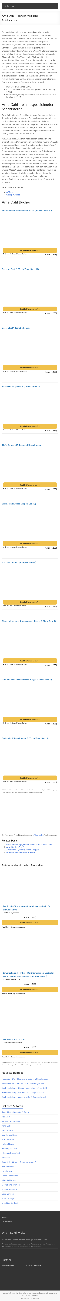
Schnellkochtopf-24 (33, 1265)
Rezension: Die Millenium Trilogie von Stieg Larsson (25, 1079)
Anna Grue (7, 1116)
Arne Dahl (6, 1125)
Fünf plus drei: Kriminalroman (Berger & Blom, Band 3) (27, 679)
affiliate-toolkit (38, 835)
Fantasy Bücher (8, 1265)
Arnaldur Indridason (11, 1121)
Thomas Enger (8, 1198)
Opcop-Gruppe (13, 194)
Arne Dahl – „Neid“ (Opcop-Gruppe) (22, 849)
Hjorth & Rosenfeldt (11, 1153)
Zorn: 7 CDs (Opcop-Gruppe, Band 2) (19, 503)
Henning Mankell (9, 1148)
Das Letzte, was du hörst (14, 1039)
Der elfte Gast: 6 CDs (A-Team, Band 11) (20, 269)
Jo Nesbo (6, 1157)
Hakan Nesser (8, 1144)
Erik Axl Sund (8, 1139)
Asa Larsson (7, 1130)
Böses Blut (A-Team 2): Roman (16, 328)
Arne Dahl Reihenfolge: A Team (20, 852)
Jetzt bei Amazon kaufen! (30, 250)
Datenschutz (7, 1221)
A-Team (9, 192)
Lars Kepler (7, 1171)
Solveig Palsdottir (10, 1189)
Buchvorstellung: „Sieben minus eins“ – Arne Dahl (29, 844)
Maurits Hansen (9, 1180)
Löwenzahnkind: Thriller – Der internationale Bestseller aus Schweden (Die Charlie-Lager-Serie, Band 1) (28, 974)
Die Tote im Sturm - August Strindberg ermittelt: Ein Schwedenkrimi (27, 908)
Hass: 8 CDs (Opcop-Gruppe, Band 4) (19, 562)
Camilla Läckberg (9, 1135)
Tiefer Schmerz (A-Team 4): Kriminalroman (21, 445)
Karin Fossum (8, 1166)
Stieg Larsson (8, 1194)
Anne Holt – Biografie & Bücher (16, 1112)
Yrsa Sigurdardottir (10, 1203)
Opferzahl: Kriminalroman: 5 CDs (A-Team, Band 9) (25, 738)
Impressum (6, 1217)
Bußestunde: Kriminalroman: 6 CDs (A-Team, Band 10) (27, 210)
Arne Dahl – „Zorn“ (15, 847)
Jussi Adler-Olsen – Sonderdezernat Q (19, 1162)
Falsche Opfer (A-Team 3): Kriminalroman (21, 386)
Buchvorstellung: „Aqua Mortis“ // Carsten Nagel (24, 1097)
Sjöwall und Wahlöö (11, 1184)
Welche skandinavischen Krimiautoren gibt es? (23, 1083)
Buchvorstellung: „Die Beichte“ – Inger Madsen (23, 1092)
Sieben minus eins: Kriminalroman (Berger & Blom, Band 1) (29, 621)
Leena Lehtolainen (10, 1175)
